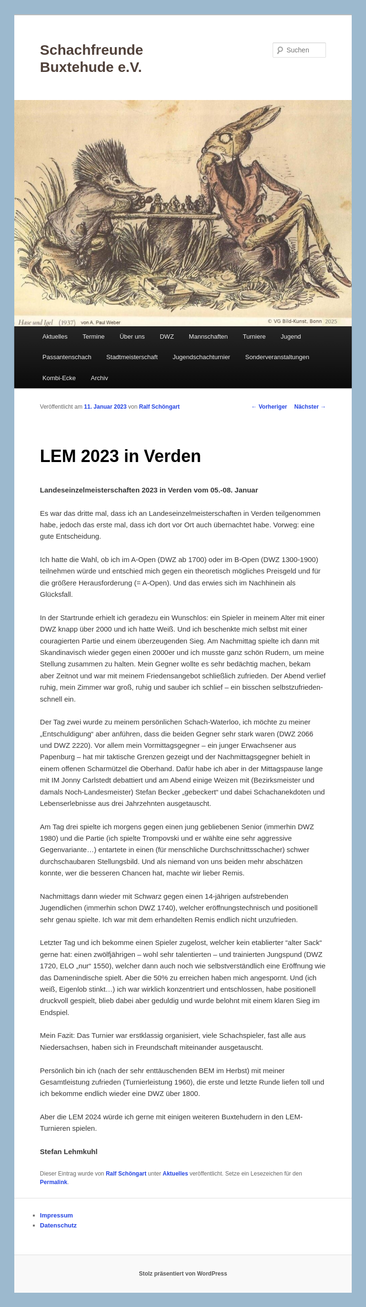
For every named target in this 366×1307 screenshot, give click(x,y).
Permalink (53, 1182)
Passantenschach (67, 357)
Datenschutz (58, 1225)
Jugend (291, 336)
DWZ (167, 336)
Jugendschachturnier (201, 357)
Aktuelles (55, 336)
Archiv (99, 378)
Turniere (254, 336)
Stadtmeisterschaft (132, 357)
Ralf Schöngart (159, 406)
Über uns (132, 336)
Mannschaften (208, 336)
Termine (93, 336)
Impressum (56, 1215)
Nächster (310, 406)
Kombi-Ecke (59, 378)
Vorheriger (269, 406)
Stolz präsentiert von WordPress (183, 1273)
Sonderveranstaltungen (277, 357)
